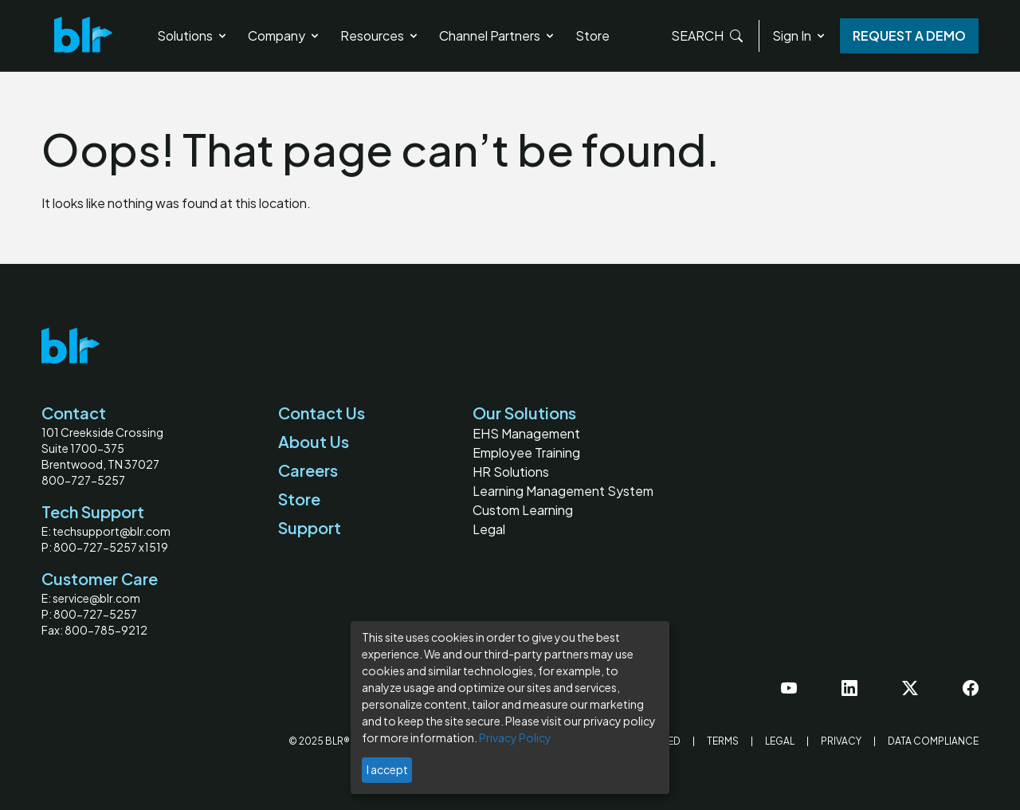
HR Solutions (511, 471)
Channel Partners (497, 35)
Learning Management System (563, 490)
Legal (489, 529)
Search (707, 35)
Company (284, 35)
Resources (380, 35)
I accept (387, 769)
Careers (308, 470)
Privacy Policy (515, 737)
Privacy (841, 741)
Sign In (799, 35)
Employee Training (526, 452)
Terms (723, 741)
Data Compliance (933, 741)
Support (309, 527)
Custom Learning (523, 509)
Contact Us (321, 413)
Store (592, 35)
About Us (313, 441)
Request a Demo (909, 35)
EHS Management (526, 433)
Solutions (193, 35)
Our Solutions (524, 413)
